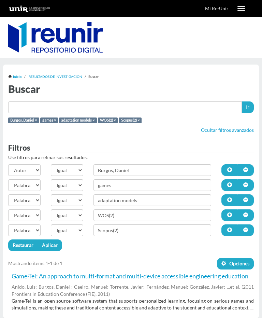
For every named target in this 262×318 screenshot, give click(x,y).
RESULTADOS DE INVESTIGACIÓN (55, 76)
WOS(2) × (108, 120)
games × (49, 120)
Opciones (235, 263)
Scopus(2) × (130, 120)
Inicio (17, 76)
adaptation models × (77, 120)
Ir (247, 107)
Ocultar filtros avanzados (227, 130)
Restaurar (23, 245)
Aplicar (50, 245)
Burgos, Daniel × (23, 120)
